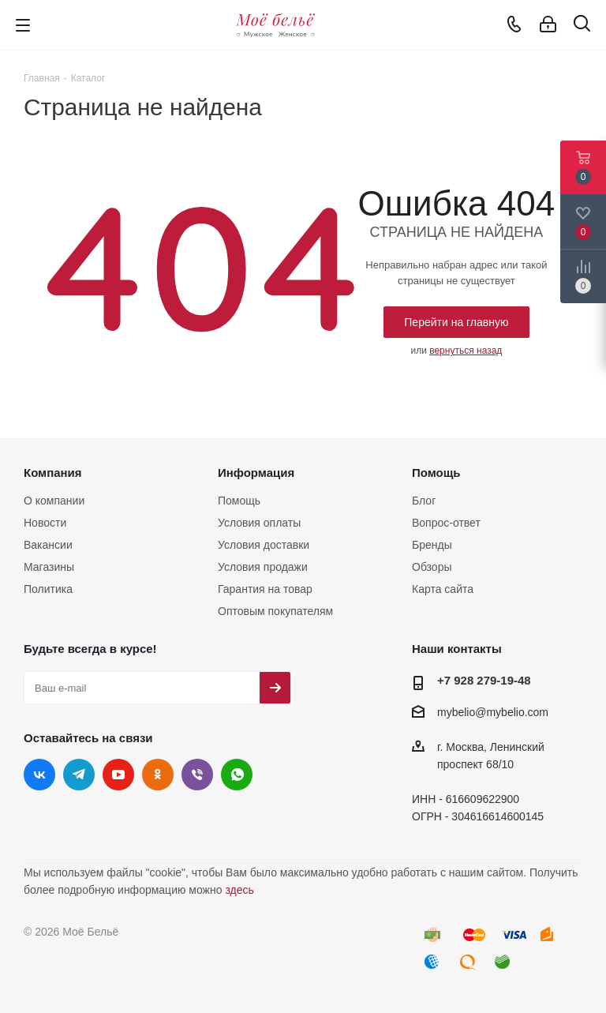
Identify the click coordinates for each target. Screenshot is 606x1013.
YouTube (118, 774)
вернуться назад (465, 350)
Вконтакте (39, 774)
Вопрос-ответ (446, 522)
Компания (53, 472)
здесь (239, 890)
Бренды (432, 544)
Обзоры (432, 567)
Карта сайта (442, 589)
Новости (45, 522)
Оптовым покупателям (275, 611)
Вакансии (48, 544)
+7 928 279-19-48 (484, 680)
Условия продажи (263, 567)
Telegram (79, 774)
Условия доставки (263, 544)
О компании (54, 500)
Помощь (239, 500)
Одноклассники (158, 774)
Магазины (49, 567)
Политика (48, 589)
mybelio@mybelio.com (492, 712)
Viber (197, 774)
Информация (256, 472)
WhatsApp (236, 774)
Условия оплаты (259, 522)
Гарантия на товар (265, 589)
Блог (424, 500)
